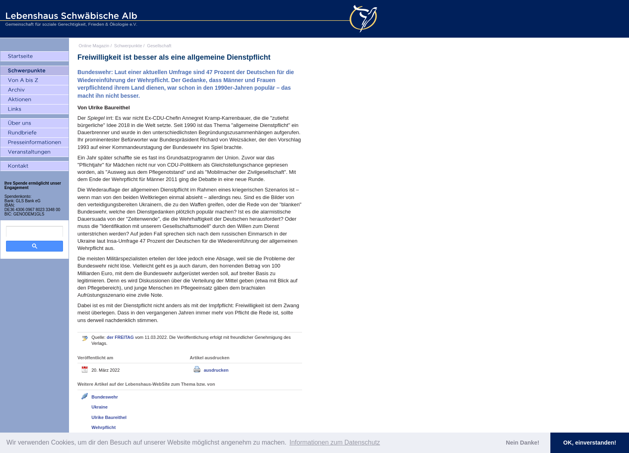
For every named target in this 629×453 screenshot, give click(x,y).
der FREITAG (121, 337)
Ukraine (99, 407)
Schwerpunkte (128, 45)
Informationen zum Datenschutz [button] (334, 442)
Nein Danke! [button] (522, 442)
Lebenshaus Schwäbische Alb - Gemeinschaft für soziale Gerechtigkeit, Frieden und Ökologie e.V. (70, 19)
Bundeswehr (104, 397)
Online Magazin (94, 45)
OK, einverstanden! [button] (589, 442)
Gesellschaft (159, 45)
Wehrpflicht (103, 427)
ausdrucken (216, 370)
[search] (34, 231)
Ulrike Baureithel (108, 417)
